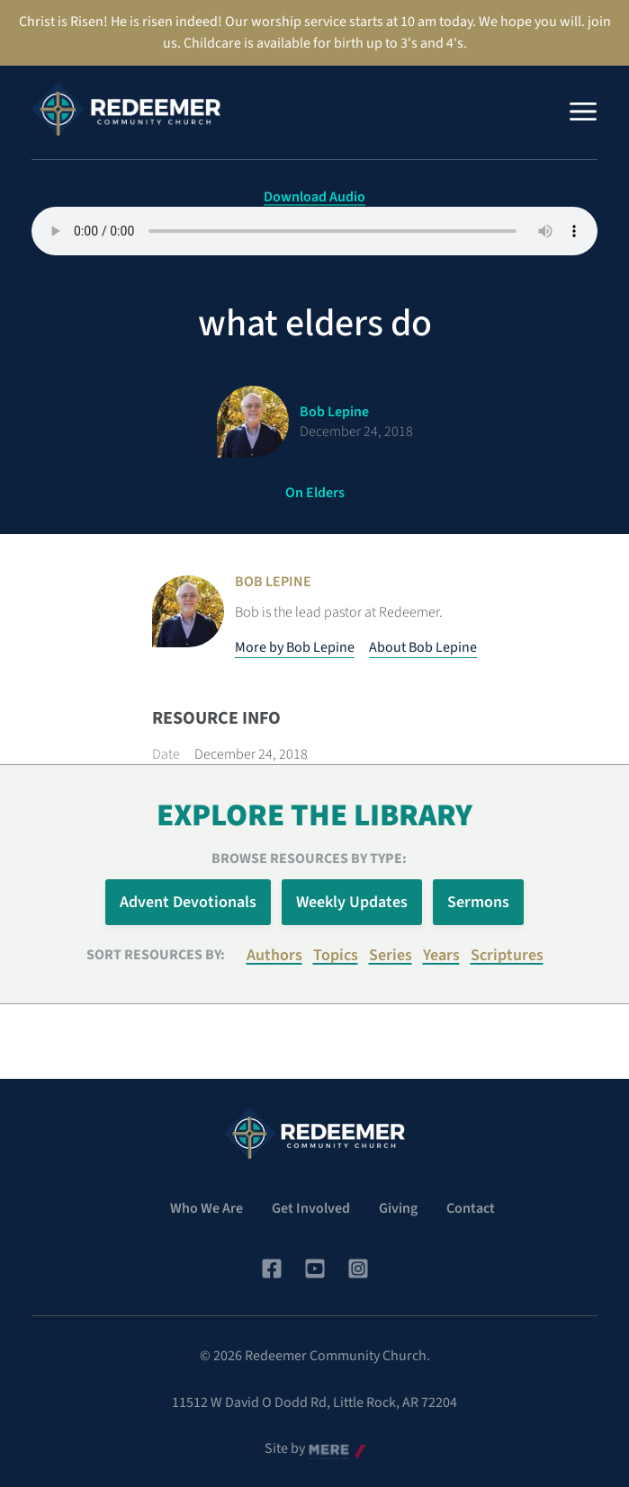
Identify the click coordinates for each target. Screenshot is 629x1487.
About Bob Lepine (423, 647)
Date (166, 754)
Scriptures (507, 955)
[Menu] (583, 111)
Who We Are (206, 1208)
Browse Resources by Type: (309, 858)
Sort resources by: (155, 955)
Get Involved (311, 1208)
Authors (274, 955)
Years (441, 955)
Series (390, 955)
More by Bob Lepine (295, 647)
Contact (470, 1208)
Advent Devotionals (188, 902)
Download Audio (314, 197)
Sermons (478, 902)
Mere (324, 1449)
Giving (398, 1208)
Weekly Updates (352, 902)
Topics (335, 955)
